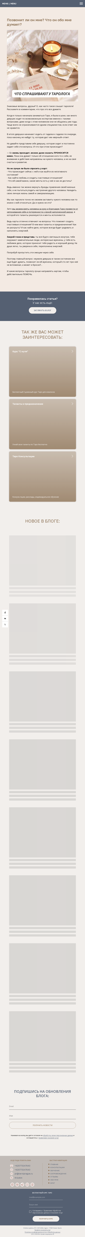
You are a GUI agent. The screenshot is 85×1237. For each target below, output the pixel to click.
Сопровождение (58, 1174)
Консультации (57, 1167)
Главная (54, 1164)
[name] (46, 1204)
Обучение (55, 1170)
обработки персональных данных (46, 1212)
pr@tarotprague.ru (24, 1173)
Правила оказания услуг (42, 1230)
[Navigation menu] (81, 3)
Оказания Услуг (57, 1213)
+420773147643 (22, 1165)
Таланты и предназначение (27, 403)
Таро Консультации (23, 456)
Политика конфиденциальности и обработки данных (42, 1232)
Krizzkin (18, 1178)
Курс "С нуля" (20, 351)
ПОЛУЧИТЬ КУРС (46, 1219)
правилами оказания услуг (49, 1138)
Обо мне (54, 1180)
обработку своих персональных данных (58, 1135)
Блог (52, 1183)
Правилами (48, 1211)
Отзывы (54, 1177)
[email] (46, 1197)
